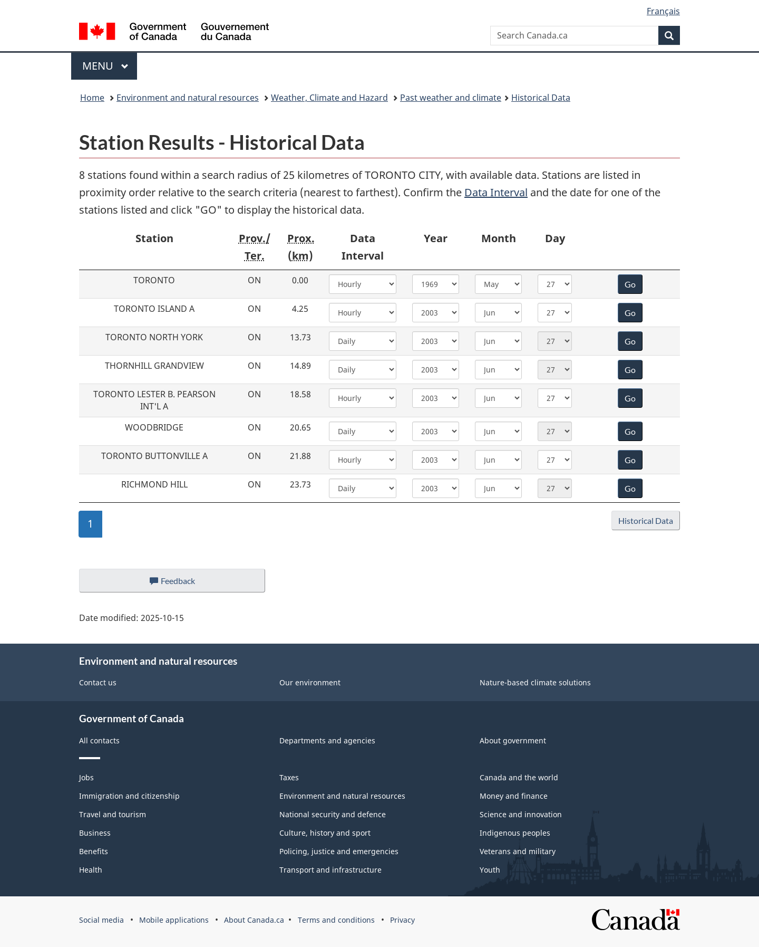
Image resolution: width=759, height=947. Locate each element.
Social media (101, 920)
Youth (490, 870)
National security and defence (332, 814)
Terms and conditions (336, 920)
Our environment (309, 682)
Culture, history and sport (325, 833)
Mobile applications (174, 920)
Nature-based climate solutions (535, 682)
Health (90, 870)
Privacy (402, 920)
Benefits (93, 851)
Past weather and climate (450, 97)
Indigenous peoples (515, 833)
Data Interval (496, 192)
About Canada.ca (254, 920)
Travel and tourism (112, 814)
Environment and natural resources (187, 97)
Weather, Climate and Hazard (329, 97)
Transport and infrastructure (330, 870)
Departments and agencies (327, 740)
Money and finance (514, 796)
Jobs (86, 777)
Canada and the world (519, 777)
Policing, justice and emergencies (338, 851)
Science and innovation (521, 814)
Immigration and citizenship (129, 796)
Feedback (182, 583)
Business (95, 833)
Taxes (289, 777)
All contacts (99, 740)
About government (513, 740)
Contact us (97, 682)
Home (92, 97)
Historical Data (540, 97)
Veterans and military (518, 851)
